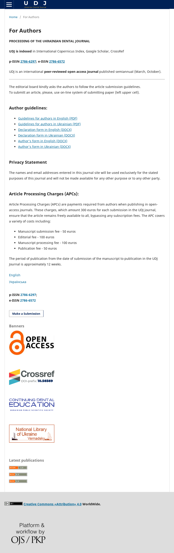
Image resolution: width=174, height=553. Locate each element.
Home (13, 17)
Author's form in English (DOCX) (42, 141)
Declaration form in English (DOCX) (45, 130)
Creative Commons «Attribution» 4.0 (53, 504)
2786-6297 (28, 61)
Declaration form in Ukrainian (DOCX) (46, 135)
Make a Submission (26, 314)
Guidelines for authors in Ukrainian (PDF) (49, 124)
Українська (17, 282)
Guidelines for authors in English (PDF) (47, 118)
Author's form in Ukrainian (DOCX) (44, 146)
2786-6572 (28, 300)
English (14, 275)
